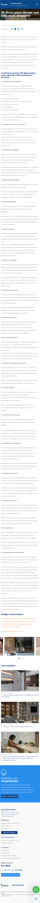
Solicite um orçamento (9, 796)
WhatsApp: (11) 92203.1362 (8, 856)
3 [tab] (20, 658)
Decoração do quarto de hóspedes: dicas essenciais (18, 621)
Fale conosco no (12, 870)
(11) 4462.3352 (5, 850)
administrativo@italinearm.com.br (11, 858)
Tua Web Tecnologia (19, 891)
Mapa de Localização (9, 832)
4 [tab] (22, 658)
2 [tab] (19, 658)
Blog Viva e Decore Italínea (15, 631)
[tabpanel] (19, 646)
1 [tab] (17, 658)
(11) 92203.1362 (5, 853)
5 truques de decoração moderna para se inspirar (17, 618)
